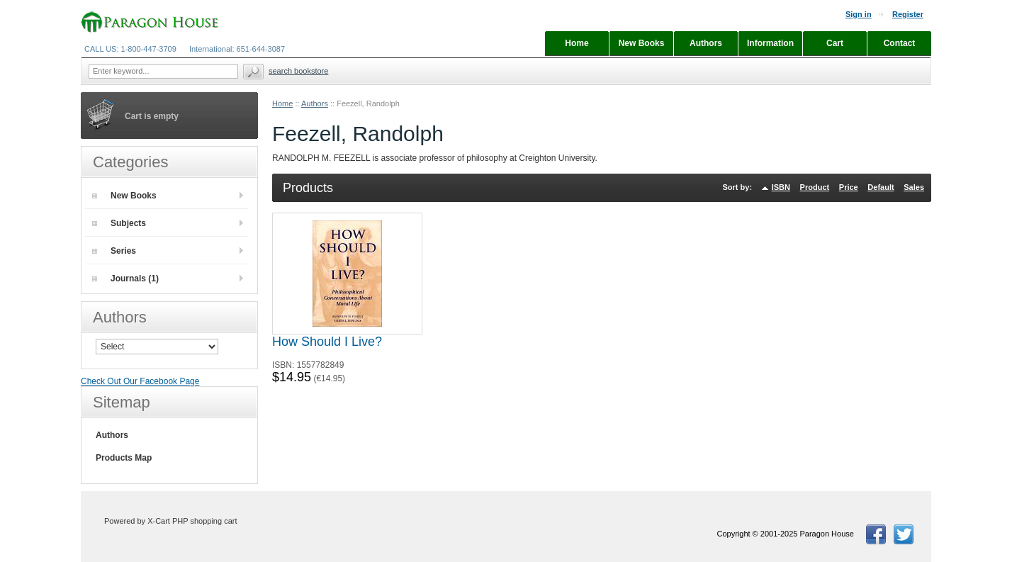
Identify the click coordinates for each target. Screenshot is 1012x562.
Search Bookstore (298, 71)
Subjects (119, 223)
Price (848, 187)
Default (880, 187)
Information (770, 43)
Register (907, 14)
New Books (124, 196)
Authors (314, 103)
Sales (914, 187)
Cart (834, 43)
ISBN (781, 187)
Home (282, 103)
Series (114, 251)
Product (815, 187)
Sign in (858, 14)
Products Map (124, 458)
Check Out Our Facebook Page (140, 381)
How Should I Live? (327, 342)
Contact (900, 43)
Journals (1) (125, 278)
